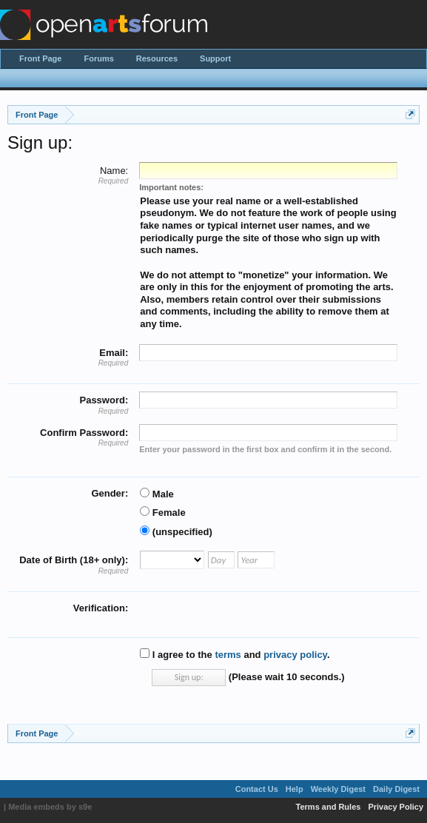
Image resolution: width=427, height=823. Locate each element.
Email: (113, 352)
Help (294, 789)
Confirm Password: (84, 432)
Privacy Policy (395, 806)
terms (228, 654)
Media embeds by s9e (50, 806)
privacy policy (295, 654)
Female (162, 512)
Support (215, 58)
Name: (114, 170)
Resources (157, 58)
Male (157, 494)
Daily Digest (396, 789)
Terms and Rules (328, 806)
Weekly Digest (338, 789)
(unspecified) (176, 531)
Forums (98, 58)
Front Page (40, 58)
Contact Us (256, 789)
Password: (103, 400)
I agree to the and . (234, 654)
